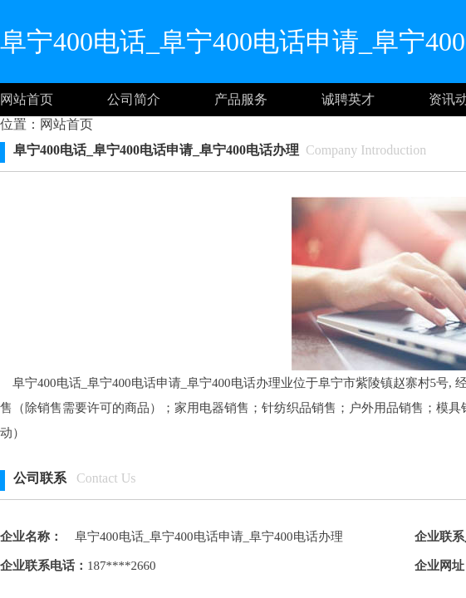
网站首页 (26, 99)
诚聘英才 (348, 99)
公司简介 (133, 99)
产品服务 (240, 99)
